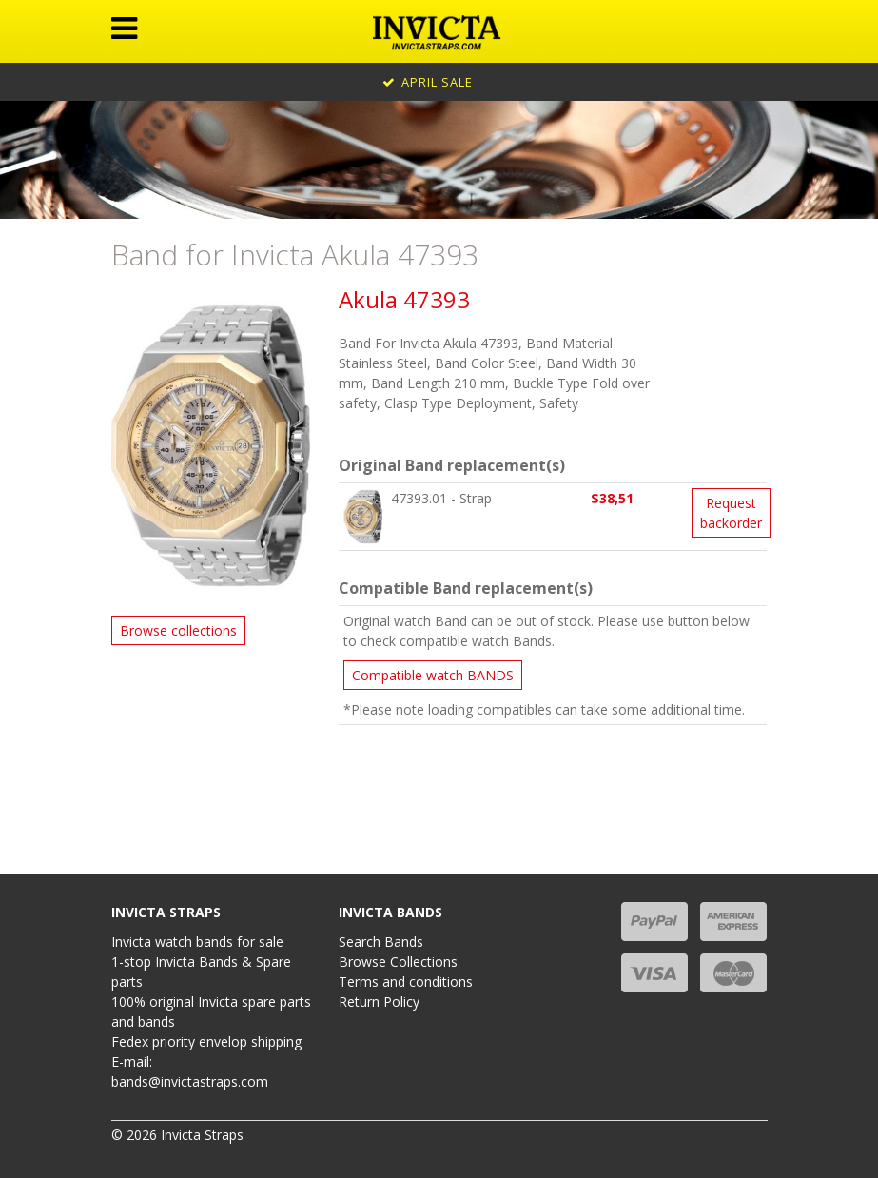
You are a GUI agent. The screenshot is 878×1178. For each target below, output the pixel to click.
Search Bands (381, 942)
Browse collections (178, 630)
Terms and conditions (406, 981)
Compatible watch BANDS (433, 675)
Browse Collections (398, 961)
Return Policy (379, 1001)
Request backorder (731, 513)
